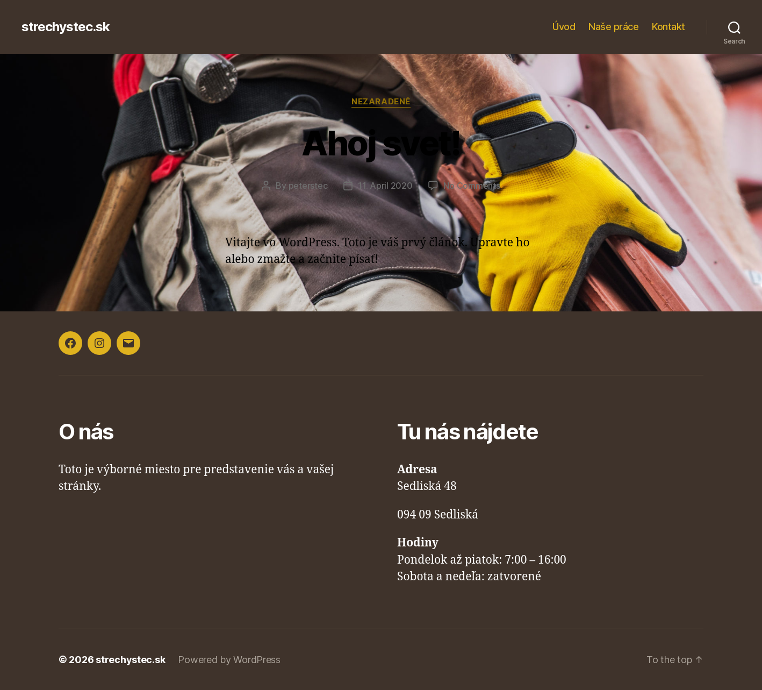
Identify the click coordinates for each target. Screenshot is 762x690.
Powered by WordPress (229, 659)
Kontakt (668, 26)
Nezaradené (381, 101)
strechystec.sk (65, 26)
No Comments (471, 185)
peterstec (308, 185)
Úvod (563, 26)
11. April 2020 (385, 185)
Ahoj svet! (380, 142)
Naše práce (613, 26)
